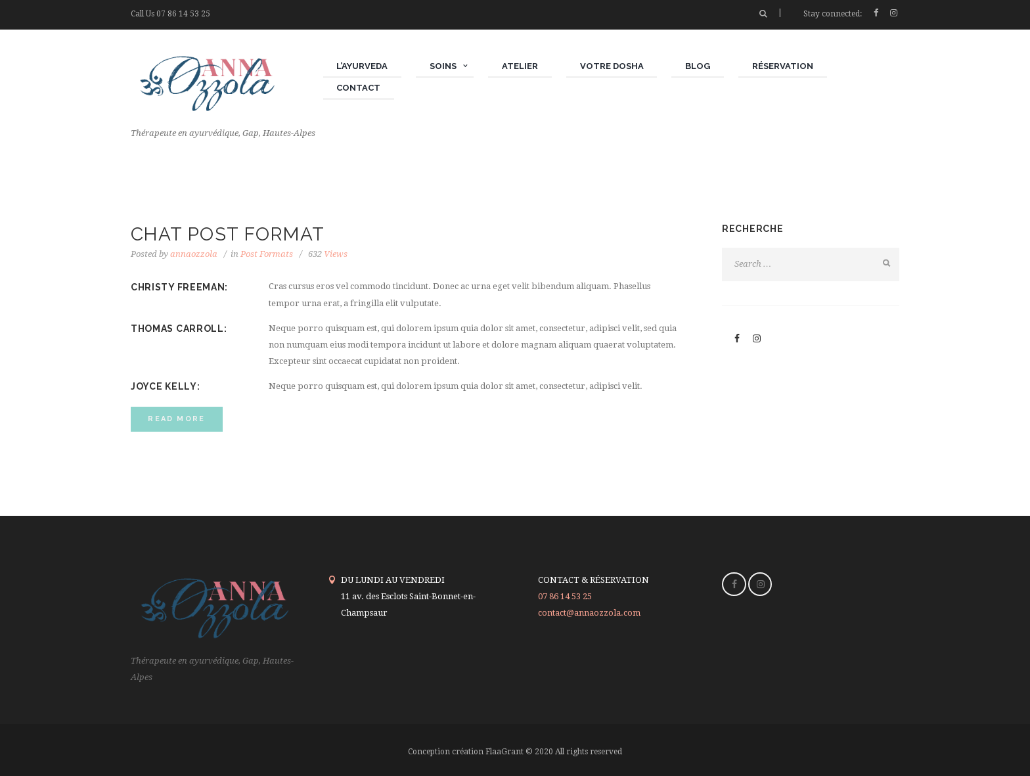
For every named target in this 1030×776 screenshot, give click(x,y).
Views (327, 254)
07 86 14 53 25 (183, 13)
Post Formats (266, 254)
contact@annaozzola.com (589, 613)
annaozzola (193, 254)
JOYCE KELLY (164, 386)
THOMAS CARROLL (177, 328)
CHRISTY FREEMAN (178, 287)
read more (176, 419)
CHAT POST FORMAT (228, 234)
